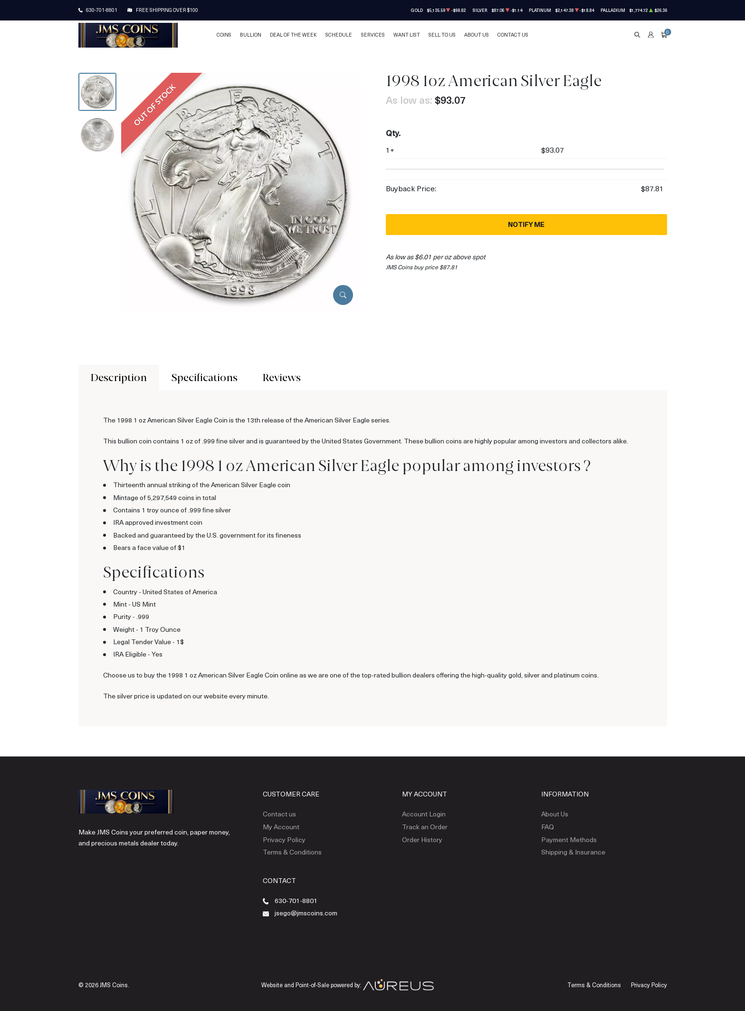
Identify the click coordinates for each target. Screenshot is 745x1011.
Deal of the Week (293, 34)
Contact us (279, 813)
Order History (422, 839)
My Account (281, 826)
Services (373, 34)
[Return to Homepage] (128, 35)
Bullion (250, 34)
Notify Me (526, 224)
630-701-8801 (101, 10)
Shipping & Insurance (573, 851)
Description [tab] (119, 377)
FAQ (547, 826)
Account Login (424, 813)
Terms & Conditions (292, 851)
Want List (406, 34)
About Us (476, 34)
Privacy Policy (284, 839)
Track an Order (425, 826)
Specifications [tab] (205, 377)
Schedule (338, 34)
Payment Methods (569, 839)
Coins (224, 34)
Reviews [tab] (282, 377)
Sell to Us (442, 34)
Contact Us (512, 34)
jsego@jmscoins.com (306, 912)
